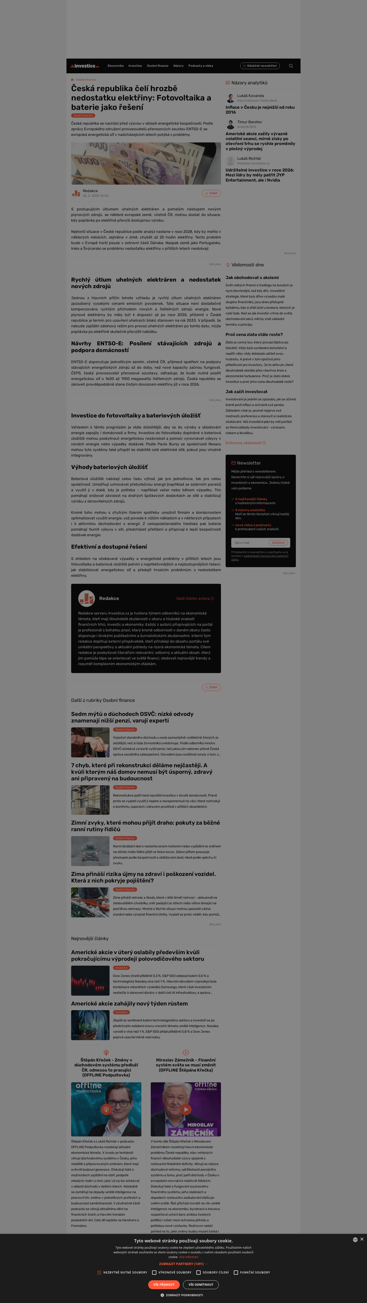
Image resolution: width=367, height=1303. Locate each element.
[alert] (183, 651)
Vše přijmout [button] (164, 1285)
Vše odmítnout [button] (201, 1285)
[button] (183, 1263)
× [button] (361, 1239)
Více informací (188, 1257)
